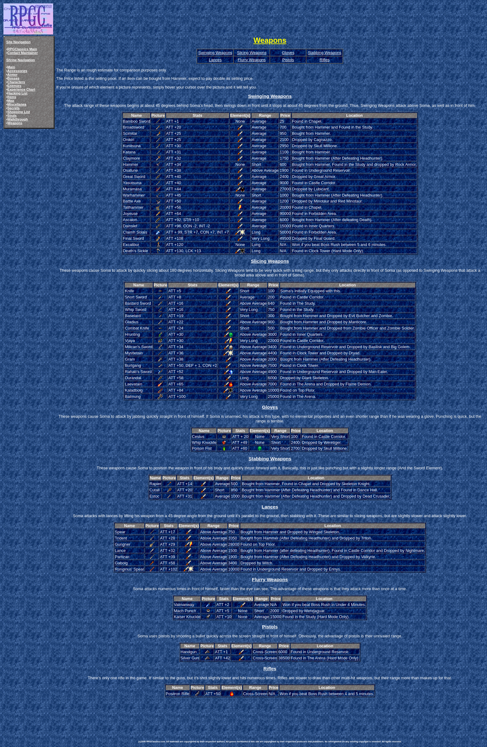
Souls (12, 115)
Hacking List (17, 93)
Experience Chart (21, 89)
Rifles (325, 59)
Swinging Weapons (215, 52)
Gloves (288, 52)
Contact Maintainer (22, 53)
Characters (16, 82)
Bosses (13, 78)
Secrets (13, 108)
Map (10, 100)
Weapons (14, 123)
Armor (12, 74)
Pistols (288, 59)
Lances (215, 59)
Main (11, 67)
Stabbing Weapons (324, 52)
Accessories (17, 71)
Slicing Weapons (251, 52)
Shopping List (18, 112)
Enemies (14, 86)
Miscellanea (16, 104)
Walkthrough (17, 119)
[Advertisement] (251, 712)
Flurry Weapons (252, 59)
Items (11, 97)
